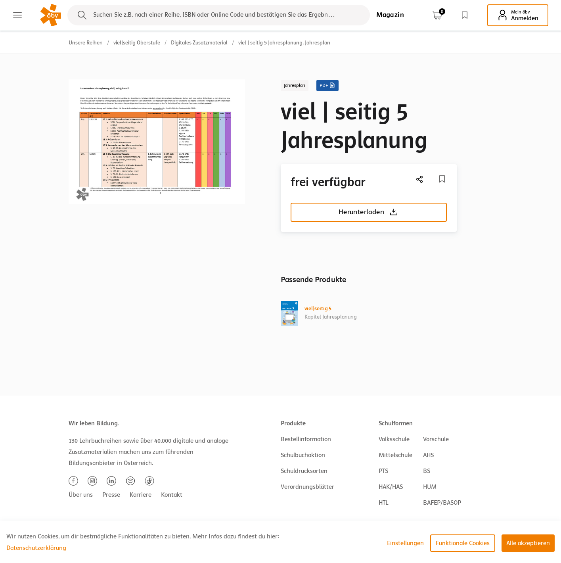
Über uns (81, 494)
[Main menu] (17, 15)
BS (426, 471)
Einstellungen (405, 543)
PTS (383, 471)
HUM (430, 486)
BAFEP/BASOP (442, 502)
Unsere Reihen (86, 42)
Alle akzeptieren (528, 543)
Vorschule (436, 439)
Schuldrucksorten (304, 471)
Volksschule (394, 439)
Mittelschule (395, 455)
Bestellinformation (306, 439)
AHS (428, 455)
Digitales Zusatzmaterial (199, 42)
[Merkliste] (442, 179)
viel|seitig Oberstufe (136, 42)
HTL (383, 502)
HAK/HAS (391, 486)
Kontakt (171, 494)
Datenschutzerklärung (36, 547)
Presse (111, 494)
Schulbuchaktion (303, 455)
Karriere (140, 494)
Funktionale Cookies (463, 543)
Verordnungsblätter (307, 486)
